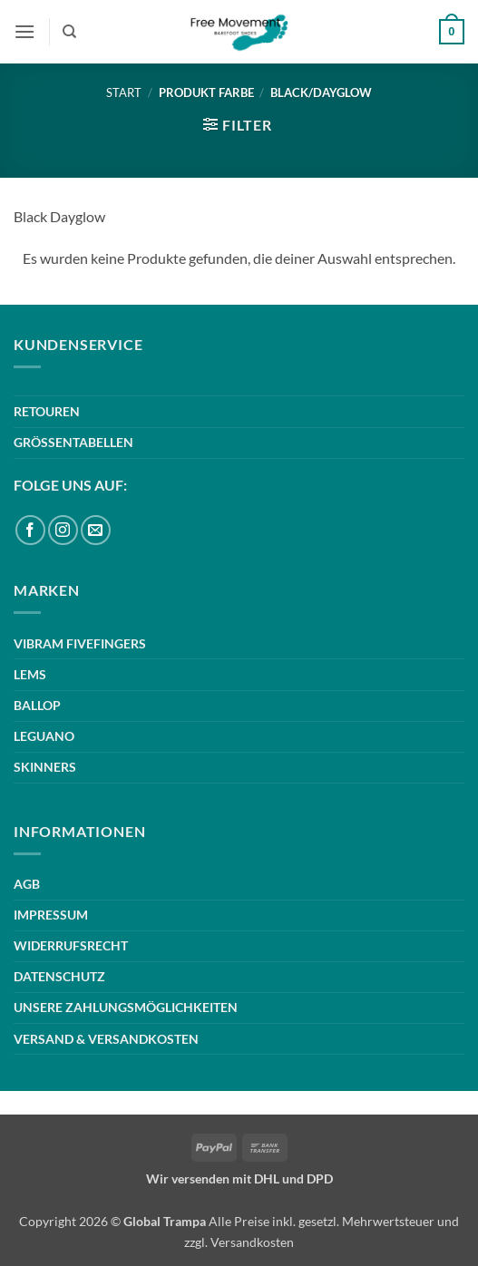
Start (123, 92)
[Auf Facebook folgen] (30, 530)
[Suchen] (69, 32)
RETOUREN (47, 411)
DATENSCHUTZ (59, 976)
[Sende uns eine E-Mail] (96, 530)
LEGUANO (44, 736)
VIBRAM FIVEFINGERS (80, 643)
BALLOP (37, 705)
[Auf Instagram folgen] (63, 530)
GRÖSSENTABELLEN (73, 442)
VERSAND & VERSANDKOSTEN (106, 1039)
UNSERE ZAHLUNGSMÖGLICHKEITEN (126, 1007)
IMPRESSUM (51, 914)
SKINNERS (45, 766)
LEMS (30, 674)
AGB (27, 883)
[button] (24, 31)
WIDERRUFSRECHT (71, 945)
